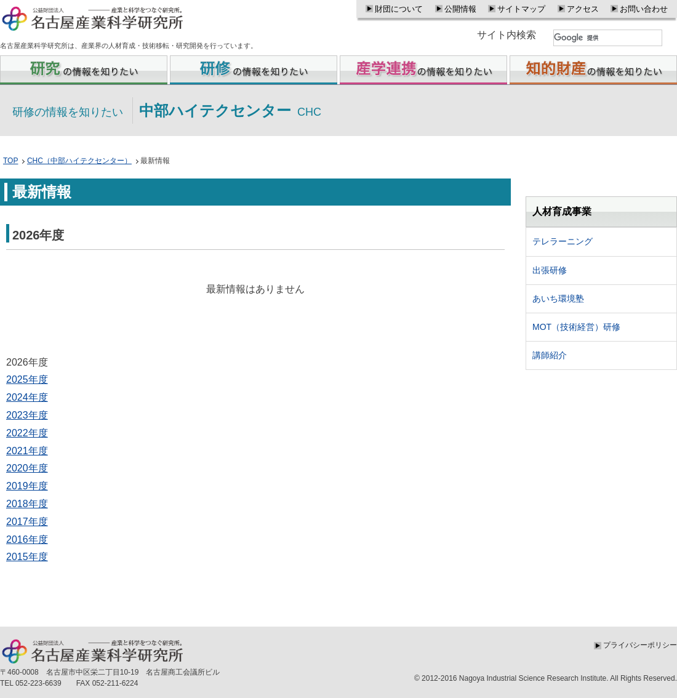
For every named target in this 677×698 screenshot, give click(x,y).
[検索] (608, 38)
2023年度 (27, 415)
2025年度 (27, 379)
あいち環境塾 (558, 298)
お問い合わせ (644, 9)
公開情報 (460, 9)
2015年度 (27, 557)
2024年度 (27, 397)
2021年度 (27, 451)
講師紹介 (549, 355)
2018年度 (27, 504)
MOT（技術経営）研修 (576, 327)
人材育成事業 (561, 211)
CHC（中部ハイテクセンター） (79, 160)
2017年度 (27, 521)
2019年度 (27, 486)
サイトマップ (521, 9)
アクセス (583, 9)
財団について (399, 9)
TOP (10, 160)
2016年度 (27, 539)
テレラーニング (562, 241)
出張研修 (549, 270)
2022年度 (27, 433)
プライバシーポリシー (640, 645)
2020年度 (27, 468)
